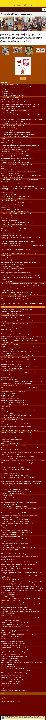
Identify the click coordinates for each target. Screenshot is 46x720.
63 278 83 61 (5, 684)
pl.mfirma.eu (25, 712)
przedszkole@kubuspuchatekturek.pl (11, 686)
